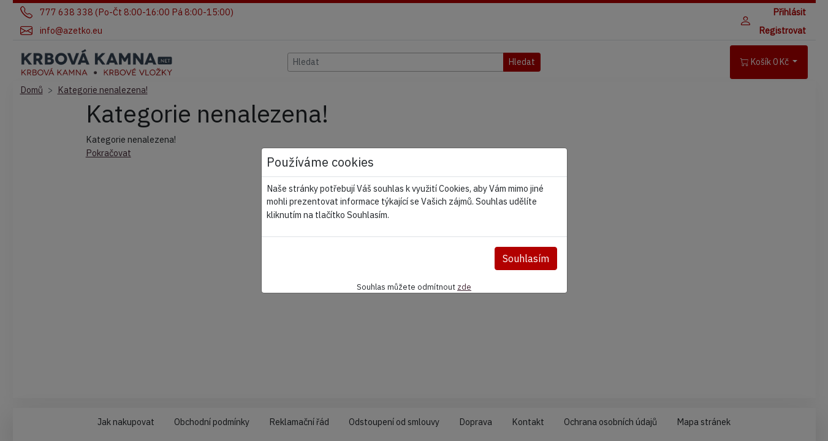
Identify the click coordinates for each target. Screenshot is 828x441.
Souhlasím (526, 258)
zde (464, 287)
